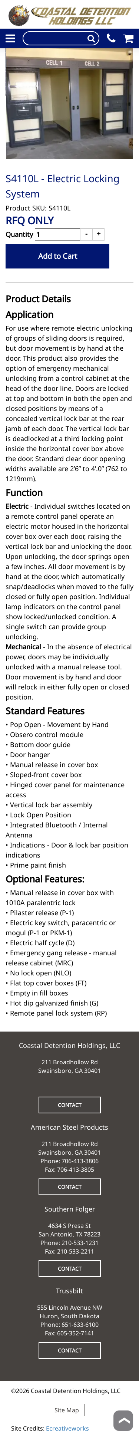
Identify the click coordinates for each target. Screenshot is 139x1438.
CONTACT (70, 1105)
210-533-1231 (80, 1243)
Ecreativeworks (67, 1428)
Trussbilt (69, 1290)
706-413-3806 (80, 1161)
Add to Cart (57, 256)
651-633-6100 (80, 1324)
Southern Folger (69, 1208)
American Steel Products (69, 1127)
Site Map (66, 1410)
